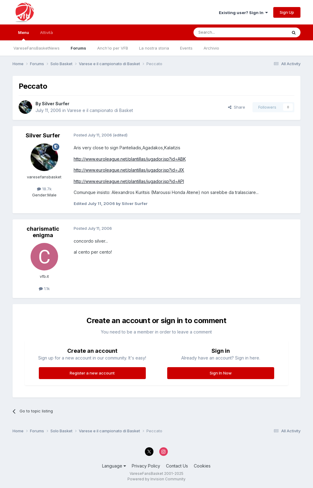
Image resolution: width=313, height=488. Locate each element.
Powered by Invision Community (156, 479)
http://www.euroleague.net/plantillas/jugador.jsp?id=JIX (129, 170)
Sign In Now (221, 373)
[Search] (224, 32)
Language (114, 465)
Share (236, 107)
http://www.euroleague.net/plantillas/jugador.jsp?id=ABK (130, 159)
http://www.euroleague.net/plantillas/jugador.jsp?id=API (129, 181)
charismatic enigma (43, 232)
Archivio (211, 48)
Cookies (202, 465)
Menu (23, 35)
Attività (46, 32)
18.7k (44, 188)
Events (186, 48)
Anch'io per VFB (112, 48)
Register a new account (92, 373)
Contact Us (177, 465)
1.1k (44, 288)
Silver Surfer (55, 103)
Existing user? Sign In (243, 12)
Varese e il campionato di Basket (100, 110)
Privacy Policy (146, 465)
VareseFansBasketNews (36, 48)
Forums (78, 48)
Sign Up (287, 12)
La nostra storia (154, 48)
